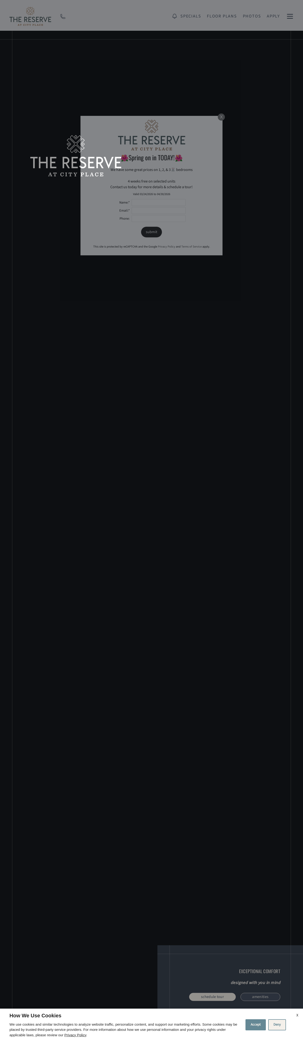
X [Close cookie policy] (297, 1015)
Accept (256, 1024)
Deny (277, 1024)
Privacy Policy (75, 1035)
